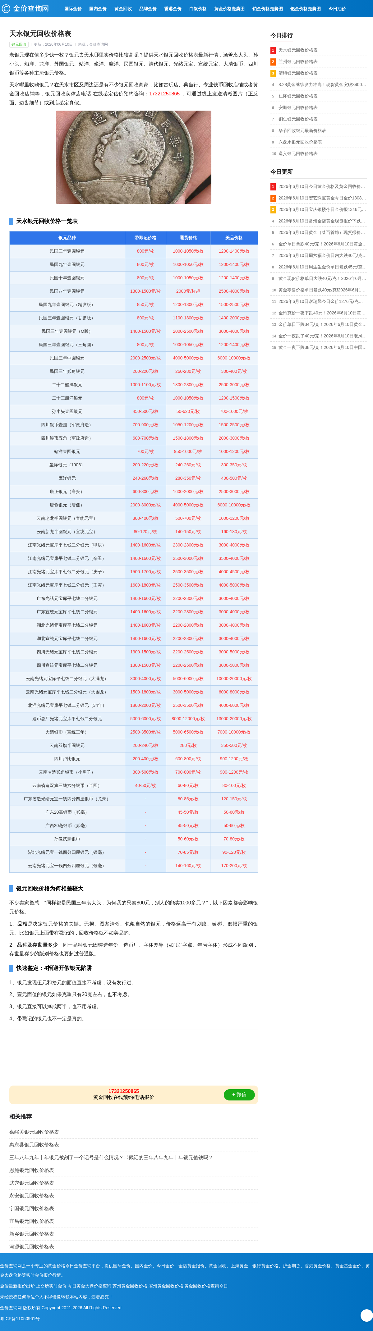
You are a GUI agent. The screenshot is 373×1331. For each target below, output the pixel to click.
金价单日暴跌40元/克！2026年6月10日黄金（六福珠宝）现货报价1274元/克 (323, 243)
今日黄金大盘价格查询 (89, 1285)
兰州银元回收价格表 (298, 61)
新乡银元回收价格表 (31, 1234)
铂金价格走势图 (267, 8)
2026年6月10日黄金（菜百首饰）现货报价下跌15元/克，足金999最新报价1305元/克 (323, 232)
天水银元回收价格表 (298, 50)
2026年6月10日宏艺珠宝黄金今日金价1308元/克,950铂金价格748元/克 (323, 197)
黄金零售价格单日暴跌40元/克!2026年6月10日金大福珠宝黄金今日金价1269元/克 (323, 289)
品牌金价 (148, 8)
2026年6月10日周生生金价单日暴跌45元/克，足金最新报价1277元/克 (323, 266)
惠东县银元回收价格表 (34, 1144)
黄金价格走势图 (229, 8)
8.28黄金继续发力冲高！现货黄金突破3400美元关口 (323, 84)
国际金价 (73, 8)
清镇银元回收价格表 (298, 73)
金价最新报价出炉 (17, 1285)
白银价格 (198, 8)
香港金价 (173, 8)
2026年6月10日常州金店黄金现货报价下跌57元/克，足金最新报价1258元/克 (323, 220)
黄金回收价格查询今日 (206, 1285)
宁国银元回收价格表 (31, 1208)
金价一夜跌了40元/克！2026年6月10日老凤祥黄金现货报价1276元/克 (323, 335)
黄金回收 (123, 8)
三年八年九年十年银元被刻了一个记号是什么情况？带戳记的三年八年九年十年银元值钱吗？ (111, 1157)
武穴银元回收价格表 (31, 1183)
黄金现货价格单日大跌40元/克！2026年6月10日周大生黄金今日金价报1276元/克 (323, 278)
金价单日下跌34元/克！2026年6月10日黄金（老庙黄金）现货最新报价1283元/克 (323, 324)
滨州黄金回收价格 (166, 1285)
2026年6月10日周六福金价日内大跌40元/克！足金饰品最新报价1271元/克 (323, 255)
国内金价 (98, 8)
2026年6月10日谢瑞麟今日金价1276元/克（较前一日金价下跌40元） (323, 301)
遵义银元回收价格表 (298, 153)
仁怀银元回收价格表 (298, 96)
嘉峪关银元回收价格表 (34, 1132)
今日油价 (337, 8)
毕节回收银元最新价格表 (302, 130)
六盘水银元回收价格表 (300, 142)
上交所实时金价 (51, 1285)
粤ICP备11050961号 (20, 1318)
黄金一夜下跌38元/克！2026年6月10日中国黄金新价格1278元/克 (323, 347)
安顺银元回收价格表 (298, 107)
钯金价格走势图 (305, 8)
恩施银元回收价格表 (31, 1170)
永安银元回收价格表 (31, 1195)
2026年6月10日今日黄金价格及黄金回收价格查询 (323, 186)
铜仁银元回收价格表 (298, 119)
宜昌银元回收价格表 (31, 1221)
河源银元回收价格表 (31, 1246)
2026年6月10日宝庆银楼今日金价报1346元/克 (323, 209)
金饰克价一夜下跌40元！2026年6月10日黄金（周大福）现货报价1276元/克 (323, 312)
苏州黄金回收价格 (130, 1285)
